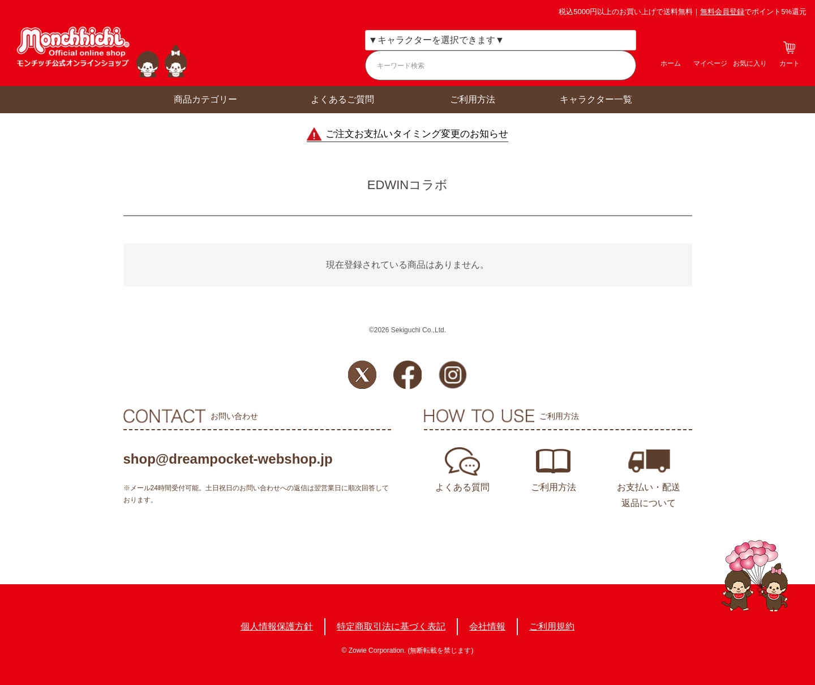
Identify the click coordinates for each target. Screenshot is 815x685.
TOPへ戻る (754, 584)
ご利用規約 (551, 626)
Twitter (362, 375)
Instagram (453, 375)
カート (789, 63)
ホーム (670, 63)
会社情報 (487, 626)
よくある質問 (462, 487)
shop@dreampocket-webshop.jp (228, 458)
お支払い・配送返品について (648, 495)
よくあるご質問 (342, 99)
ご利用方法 (472, 99)
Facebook (407, 375)
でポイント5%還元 (753, 11)
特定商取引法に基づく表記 (391, 626)
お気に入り (750, 63)
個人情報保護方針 (277, 626)
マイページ (710, 63)
